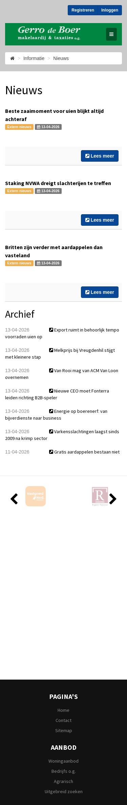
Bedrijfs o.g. (63, 771)
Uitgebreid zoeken (64, 791)
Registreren (82, 10)
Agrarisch (63, 781)
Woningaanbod (63, 761)
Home (63, 710)
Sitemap (63, 730)
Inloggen (109, 10)
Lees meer (99, 156)
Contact (63, 720)
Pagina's (63, 697)
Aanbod (64, 747)
